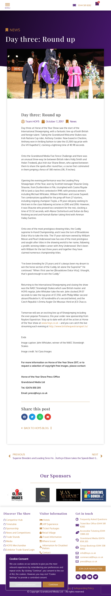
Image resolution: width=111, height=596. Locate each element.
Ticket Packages (49, 528)
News (15, 30)
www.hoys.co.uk (49, 323)
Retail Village (48, 532)
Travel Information (51, 537)
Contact (45, 552)
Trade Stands (12, 537)
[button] (24, 417)
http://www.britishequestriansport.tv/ (68, 326)
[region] (37, 572)
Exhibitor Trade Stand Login (19, 549)
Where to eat (48, 541)
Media (8, 541)
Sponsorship (11, 528)
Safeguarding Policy (83, 588)
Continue (53, 584)
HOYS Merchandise (15, 545)
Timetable (10, 524)
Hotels (45, 519)
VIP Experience (49, 524)
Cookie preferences (25, 584)
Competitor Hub (13, 519)
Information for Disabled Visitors (53, 547)
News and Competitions (17, 532)
